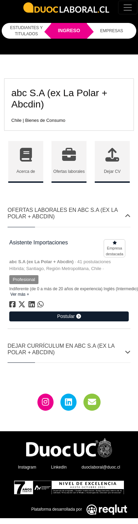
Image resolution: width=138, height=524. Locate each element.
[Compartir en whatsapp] (41, 305)
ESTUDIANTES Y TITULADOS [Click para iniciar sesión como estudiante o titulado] (26, 30)
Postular (69, 316)
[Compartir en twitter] (22, 305)
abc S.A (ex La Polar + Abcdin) (41, 261)
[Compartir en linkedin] (32, 305)
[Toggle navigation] (127, 7)
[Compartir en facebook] (13, 305)
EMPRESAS (111, 30)
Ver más (19, 294)
